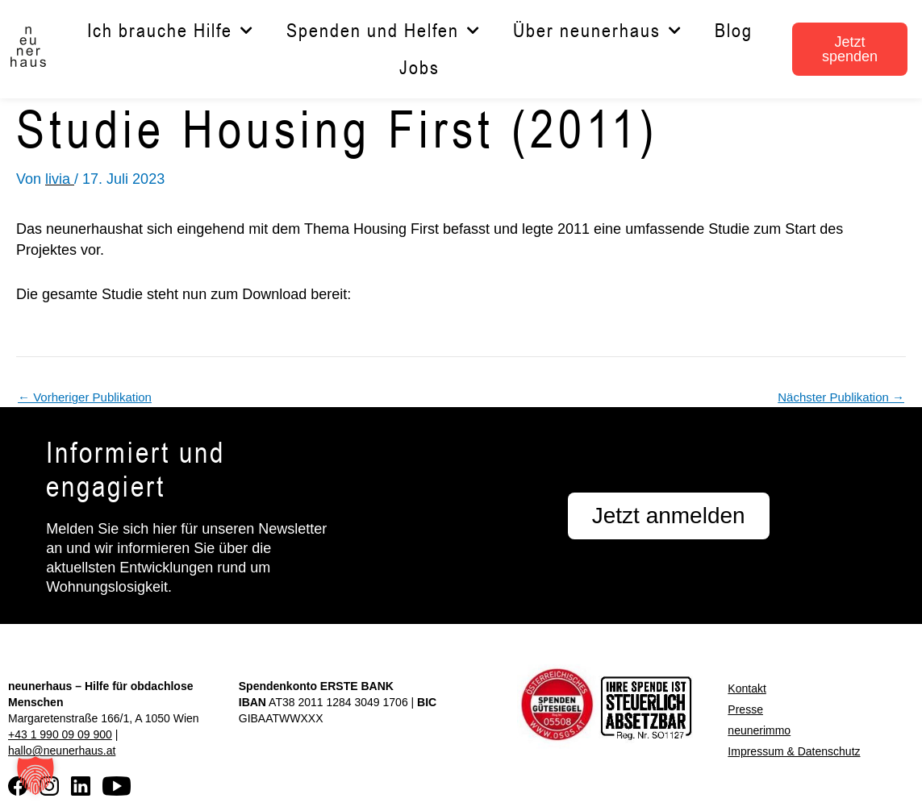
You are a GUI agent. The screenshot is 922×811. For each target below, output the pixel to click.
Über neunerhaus (597, 31)
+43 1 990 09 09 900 (60, 734)
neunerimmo (759, 730)
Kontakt (747, 688)
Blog (734, 30)
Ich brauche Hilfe (170, 31)
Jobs (419, 67)
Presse (745, 709)
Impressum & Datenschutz (794, 751)
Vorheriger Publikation (85, 397)
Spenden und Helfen (383, 31)
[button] (35, 775)
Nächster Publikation (841, 397)
